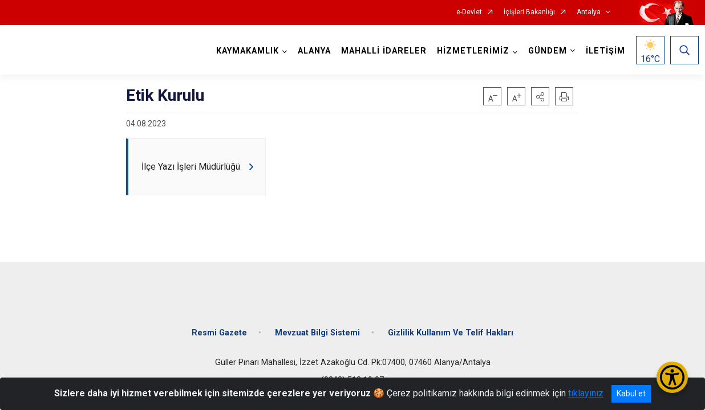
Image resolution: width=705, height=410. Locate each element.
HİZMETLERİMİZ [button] (471, 51)
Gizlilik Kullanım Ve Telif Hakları (450, 326)
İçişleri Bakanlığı (529, 12)
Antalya (589, 12)
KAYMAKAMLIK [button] (245, 51)
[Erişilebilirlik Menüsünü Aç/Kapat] (672, 377)
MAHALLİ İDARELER (381, 51)
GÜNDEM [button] (545, 51)
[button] (540, 96)
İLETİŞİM (603, 51)
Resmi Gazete (219, 326)
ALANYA (312, 51)
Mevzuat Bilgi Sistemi (317, 326)
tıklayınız (585, 393)
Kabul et (631, 393)
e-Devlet (469, 12)
